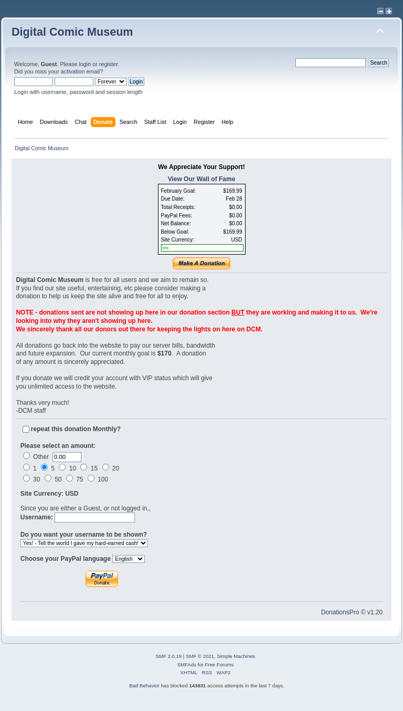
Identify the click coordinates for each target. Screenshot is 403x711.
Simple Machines (236, 656)
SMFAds (186, 664)
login (85, 64)
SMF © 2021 (200, 656)
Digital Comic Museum (72, 31)
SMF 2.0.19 (169, 656)
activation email (80, 71)
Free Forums (219, 664)
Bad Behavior (144, 685)
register (108, 64)
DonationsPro (340, 612)
